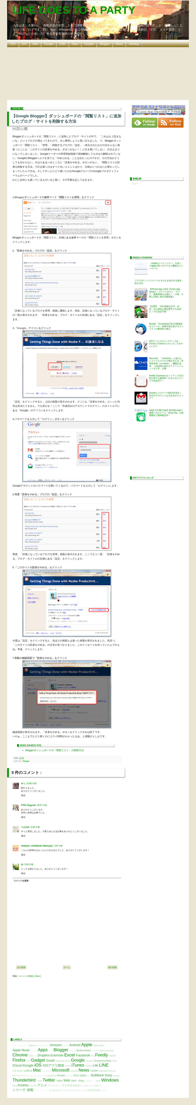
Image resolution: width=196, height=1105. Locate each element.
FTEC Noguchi (28, 805)
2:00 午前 (28, 864)
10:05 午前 (31, 783)
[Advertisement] (98, 73)
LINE (62, 43)
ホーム (67, 967)
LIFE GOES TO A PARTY (73, 10)
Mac (35, 43)
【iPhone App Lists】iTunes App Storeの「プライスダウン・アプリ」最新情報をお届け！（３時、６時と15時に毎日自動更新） (166, 293)
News (119, 43)
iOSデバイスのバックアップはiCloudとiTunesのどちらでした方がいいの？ (166, 344)
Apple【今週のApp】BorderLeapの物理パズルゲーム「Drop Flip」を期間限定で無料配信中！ (166, 413)
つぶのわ (25, 827)
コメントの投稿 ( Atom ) (29, 976)
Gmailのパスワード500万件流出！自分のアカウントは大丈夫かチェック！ (166, 395)
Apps (75, 43)
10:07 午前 (42, 805)
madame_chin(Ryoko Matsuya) (36, 846)
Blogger (105, 43)
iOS (24, 43)
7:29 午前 (58, 846)
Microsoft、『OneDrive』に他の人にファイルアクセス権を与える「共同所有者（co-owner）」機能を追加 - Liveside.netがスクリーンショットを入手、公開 (166, 363)
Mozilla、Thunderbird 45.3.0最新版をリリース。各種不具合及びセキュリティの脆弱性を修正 (166, 326)
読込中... (136, 183)
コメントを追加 (21, 880)
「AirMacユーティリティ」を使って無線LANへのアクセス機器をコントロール (166, 266)
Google (48, 43)
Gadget (89, 43)
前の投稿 (112, 967)
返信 (23, 795)
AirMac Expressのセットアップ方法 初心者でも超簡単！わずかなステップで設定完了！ (167, 378)
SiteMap (134, 43)
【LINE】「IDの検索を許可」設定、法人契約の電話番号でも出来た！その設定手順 (165, 309)
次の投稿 (21, 967)
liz (22, 864)
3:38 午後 (35, 827)
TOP (13, 43)
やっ (23, 783)
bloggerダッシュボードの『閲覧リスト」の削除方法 (54, 750)
